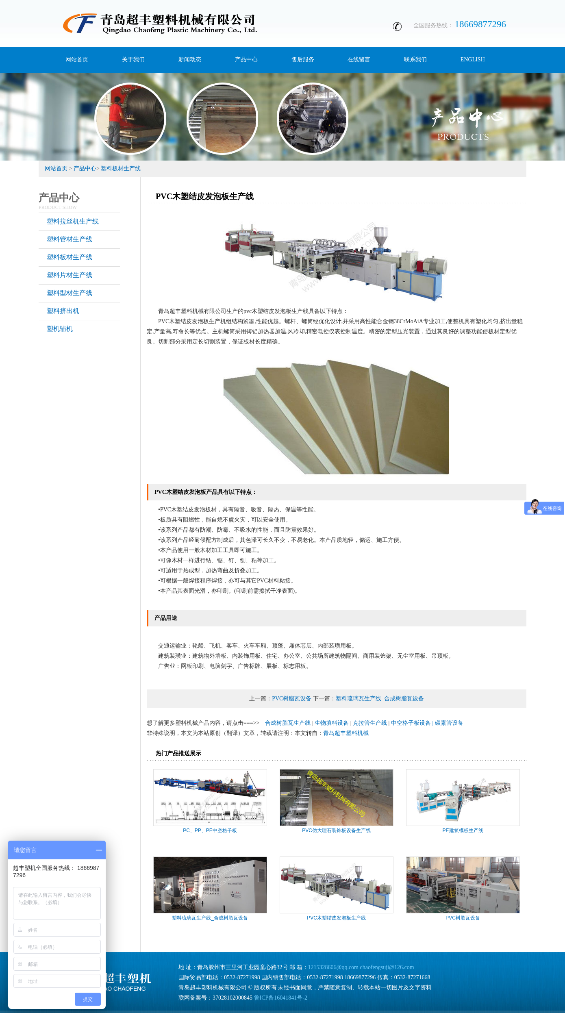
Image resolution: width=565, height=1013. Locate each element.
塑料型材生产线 (69, 292)
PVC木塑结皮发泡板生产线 (336, 918)
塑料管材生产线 (69, 239)
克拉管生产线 (370, 723)
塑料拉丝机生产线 (73, 221)
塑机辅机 (60, 328)
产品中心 (85, 168)
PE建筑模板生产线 (463, 830)
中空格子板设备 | (413, 723)
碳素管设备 (449, 723)
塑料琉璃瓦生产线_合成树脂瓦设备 (380, 699)
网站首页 (56, 168)
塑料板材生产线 (121, 168)
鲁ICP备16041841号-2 (280, 998)
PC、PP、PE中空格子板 (210, 830)
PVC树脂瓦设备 (291, 699)
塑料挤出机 (63, 310)
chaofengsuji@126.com (387, 967)
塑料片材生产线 (69, 275)
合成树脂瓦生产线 (288, 723)
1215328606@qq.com (333, 967)
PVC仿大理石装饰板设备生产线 (336, 830)
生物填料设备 (332, 723)
